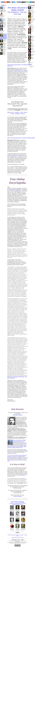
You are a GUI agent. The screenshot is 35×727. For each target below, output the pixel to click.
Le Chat (12, 113)
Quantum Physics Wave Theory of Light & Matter (17, 516)
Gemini (25, 112)
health (25, 446)
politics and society (19, 447)
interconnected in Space (22, 443)
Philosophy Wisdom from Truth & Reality (12, 522)
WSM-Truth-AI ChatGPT (17, 156)
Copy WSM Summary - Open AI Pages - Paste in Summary (17, 110)
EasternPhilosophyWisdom (33, 7)
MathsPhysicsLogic (4, 19)
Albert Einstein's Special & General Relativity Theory (11, 516)
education (21, 446)
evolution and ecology (11, 447)
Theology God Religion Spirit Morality (17, 522)
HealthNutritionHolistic (4, 47)
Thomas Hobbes (17, 496)
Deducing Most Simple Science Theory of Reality (12, 510)
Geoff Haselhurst (22, 475)
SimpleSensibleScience (4, 10)
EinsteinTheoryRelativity (4, 23)
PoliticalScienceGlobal (32, 49)
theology (18, 446)
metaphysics (14, 446)
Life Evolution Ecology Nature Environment (23, 522)
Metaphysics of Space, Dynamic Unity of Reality (17, 510)
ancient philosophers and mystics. (15, 453)
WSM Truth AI (10, 112)
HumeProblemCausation (32, 40)
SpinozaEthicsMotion (32, 29)
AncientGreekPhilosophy (33, 10)
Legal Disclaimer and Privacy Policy (17, 537)
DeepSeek (17, 113)
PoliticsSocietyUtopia (4, 53)
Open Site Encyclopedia (15, 189)
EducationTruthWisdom (4, 50)
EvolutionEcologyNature (4, 44)
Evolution (17, 535)
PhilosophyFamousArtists (33, 55)
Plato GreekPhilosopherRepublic (33, 19)
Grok (21, 112)
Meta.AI (23, 113)
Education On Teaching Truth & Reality (17, 528)
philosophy (9, 446)
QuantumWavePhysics (4, 26)
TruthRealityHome (4, 7)
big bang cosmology (17, 457)
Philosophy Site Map (31, 66)
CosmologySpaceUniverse (2, 32)
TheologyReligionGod (4, 40)
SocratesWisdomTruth (32, 16)
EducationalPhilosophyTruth (33, 52)
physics (25, 445)
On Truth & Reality (17, 503)
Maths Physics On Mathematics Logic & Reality (23, 510)
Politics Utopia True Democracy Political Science (23, 528)
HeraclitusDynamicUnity (32, 13)
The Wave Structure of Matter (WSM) (17, 11)
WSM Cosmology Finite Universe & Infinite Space (23, 516)
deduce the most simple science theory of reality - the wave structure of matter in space (19, 441)
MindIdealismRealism (32, 58)
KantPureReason (32, 43)
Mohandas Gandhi (17, 415)
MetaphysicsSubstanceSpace (2, 16)
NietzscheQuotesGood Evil (32, 46)
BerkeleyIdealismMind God (32, 37)
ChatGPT (17, 112)
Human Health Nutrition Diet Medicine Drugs (12, 528)
